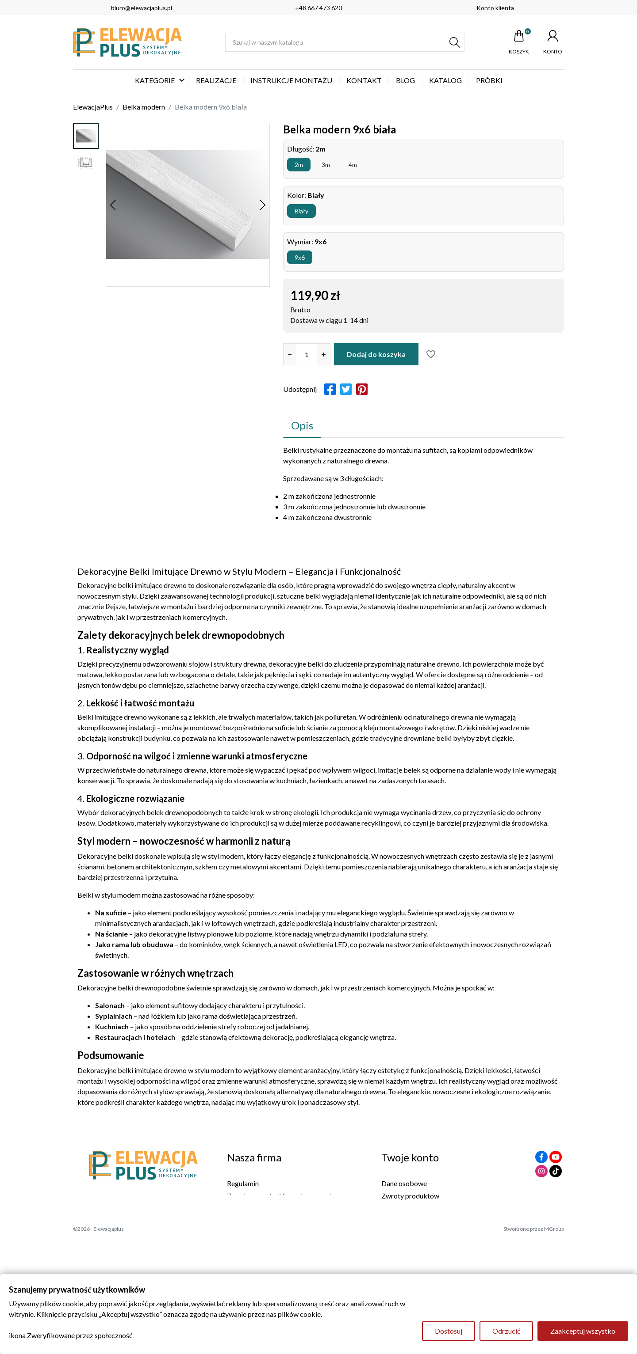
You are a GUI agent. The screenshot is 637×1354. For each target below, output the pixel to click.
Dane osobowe (404, 1183)
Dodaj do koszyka (376, 354)
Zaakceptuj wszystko (582, 1331)
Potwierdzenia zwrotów (417, 1220)
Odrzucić (506, 1331)
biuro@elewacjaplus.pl (141, 7)
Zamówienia (399, 1208)
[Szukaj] (344, 42)
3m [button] (326, 164)
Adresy (392, 1233)
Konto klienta (495, 7)
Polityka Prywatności (259, 1208)
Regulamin (243, 1183)
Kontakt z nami (250, 1220)
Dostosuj (448, 1331)
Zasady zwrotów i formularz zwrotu (281, 1195)
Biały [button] (301, 211)
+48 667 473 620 (318, 7)
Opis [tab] (302, 425)
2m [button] (299, 164)
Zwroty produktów (410, 1195)
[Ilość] (306, 354)
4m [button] (353, 164)
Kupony (393, 1245)
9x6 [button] (300, 257)
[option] (86, 136)
